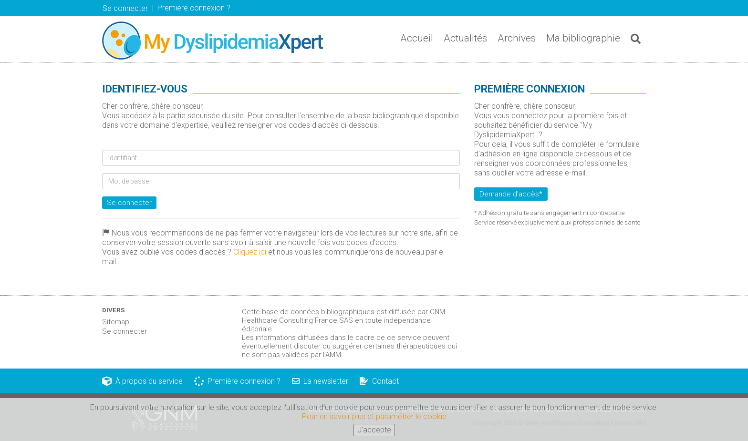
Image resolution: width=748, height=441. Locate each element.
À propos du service (142, 381)
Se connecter (125, 8)
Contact (379, 381)
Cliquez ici (249, 251)
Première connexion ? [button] (193, 7)
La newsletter (320, 381)
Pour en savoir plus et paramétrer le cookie (374, 419)
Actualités (465, 38)
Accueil (416, 38)
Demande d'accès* (510, 194)
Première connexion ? (237, 381)
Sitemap (115, 322)
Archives (517, 38)
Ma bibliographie (583, 38)
